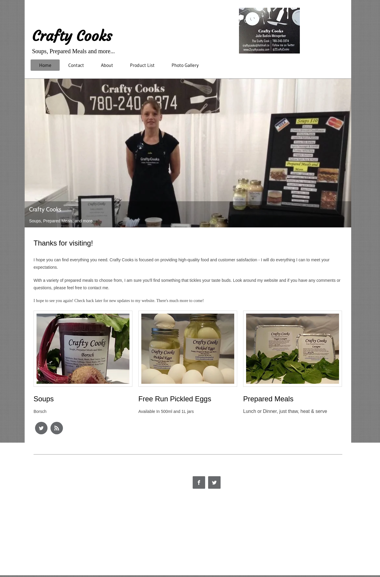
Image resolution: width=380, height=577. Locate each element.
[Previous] (33, 153)
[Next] (343, 153)
